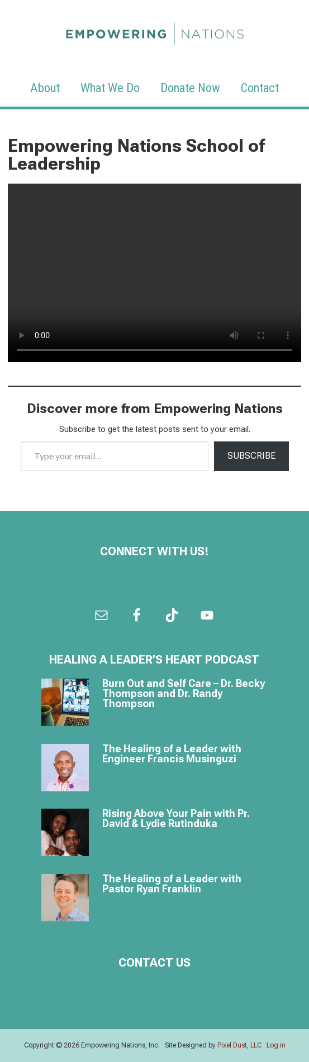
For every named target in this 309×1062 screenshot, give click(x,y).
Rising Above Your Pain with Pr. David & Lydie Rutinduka (176, 818)
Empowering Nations (154, 30)
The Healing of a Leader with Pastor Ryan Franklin (171, 884)
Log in (276, 1045)
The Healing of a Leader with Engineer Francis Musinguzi (171, 754)
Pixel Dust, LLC (239, 1045)
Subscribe (251, 455)
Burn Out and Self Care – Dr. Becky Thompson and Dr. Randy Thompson (183, 693)
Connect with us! (154, 551)
